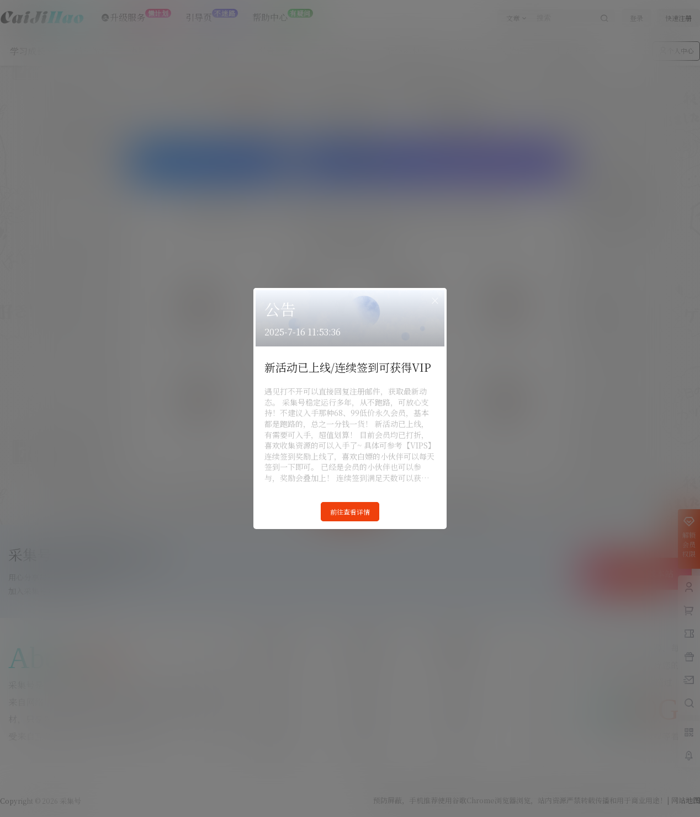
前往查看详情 (350, 511)
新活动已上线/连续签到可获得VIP (347, 367)
